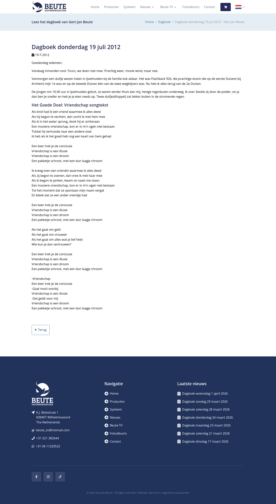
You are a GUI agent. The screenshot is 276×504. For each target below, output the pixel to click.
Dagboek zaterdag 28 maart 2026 (203, 409)
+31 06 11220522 (48, 446)
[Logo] (49, 7)
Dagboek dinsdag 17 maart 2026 (202, 441)
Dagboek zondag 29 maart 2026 (202, 401)
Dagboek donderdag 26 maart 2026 (205, 417)
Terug (40, 330)
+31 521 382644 (47, 438)
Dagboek (164, 22)
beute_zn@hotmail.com (53, 430)
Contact (209, 7)
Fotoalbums (190, 7)
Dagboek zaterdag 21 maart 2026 (203, 433)
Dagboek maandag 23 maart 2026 (204, 425)
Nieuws (145, 7)
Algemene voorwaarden (175, 492)
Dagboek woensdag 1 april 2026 (202, 393)
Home (95, 7)
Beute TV (166, 7)
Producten (111, 7)
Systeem (129, 7)
